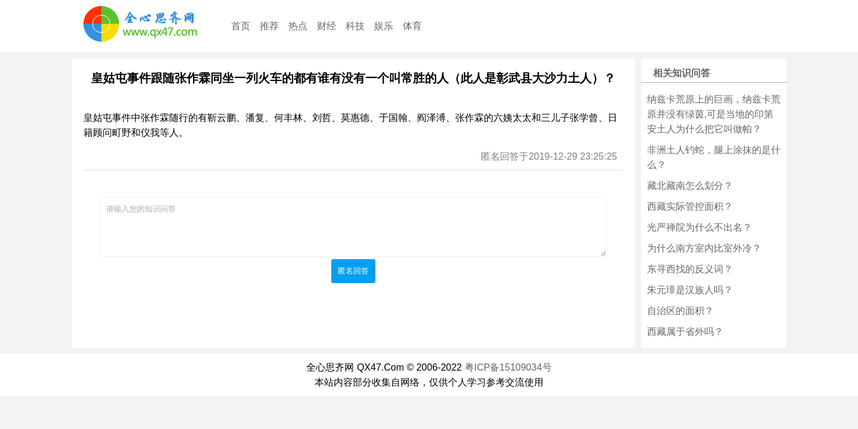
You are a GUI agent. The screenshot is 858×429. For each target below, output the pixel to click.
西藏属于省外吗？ (685, 332)
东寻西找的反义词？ (690, 269)
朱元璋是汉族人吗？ (690, 290)
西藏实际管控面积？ (690, 206)
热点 (297, 26)
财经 (326, 26)
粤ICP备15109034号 (508, 367)
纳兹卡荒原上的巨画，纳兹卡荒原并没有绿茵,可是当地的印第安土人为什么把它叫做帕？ (714, 114)
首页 (240, 26)
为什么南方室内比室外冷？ (704, 248)
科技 (355, 26)
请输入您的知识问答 (353, 227)
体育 (412, 26)
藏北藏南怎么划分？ (690, 186)
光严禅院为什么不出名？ (699, 227)
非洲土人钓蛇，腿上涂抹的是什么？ (714, 157)
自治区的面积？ (680, 311)
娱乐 (383, 26)
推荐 (269, 26)
